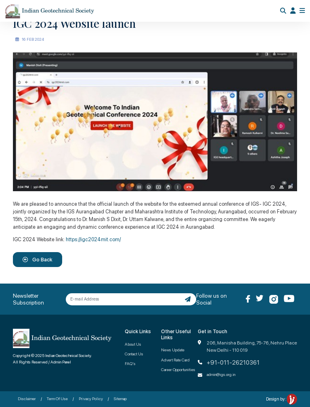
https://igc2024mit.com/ (93, 239)
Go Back (37, 259)
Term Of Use (57, 398)
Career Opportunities (178, 369)
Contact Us (134, 353)
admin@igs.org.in (221, 374)
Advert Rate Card (175, 359)
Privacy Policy (91, 398)
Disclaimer (27, 398)
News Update (172, 349)
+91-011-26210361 (233, 362)
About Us (133, 344)
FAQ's (130, 363)
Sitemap (120, 398)
